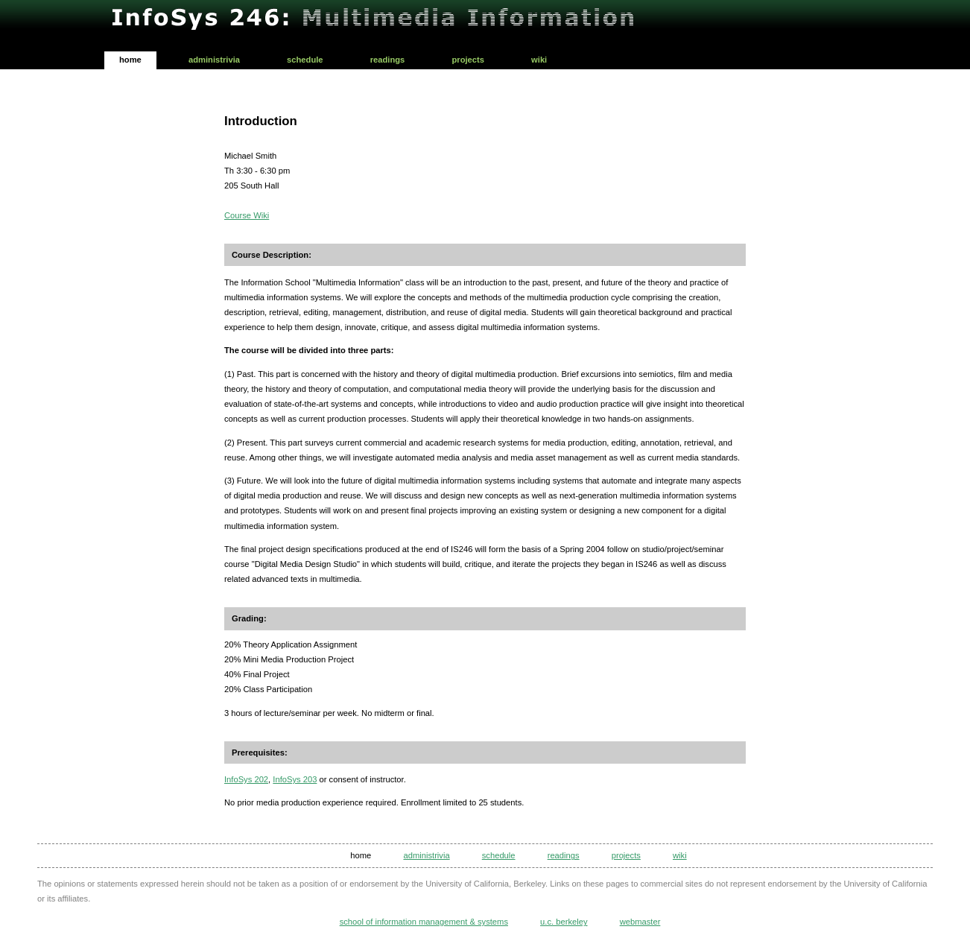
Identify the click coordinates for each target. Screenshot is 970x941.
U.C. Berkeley (563, 921)
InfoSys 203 (295, 779)
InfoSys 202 (246, 779)
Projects (467, 59)
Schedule (305, 59)
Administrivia (214, 59)
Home (130, 59)
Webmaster (640, 921)
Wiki (539, 59)
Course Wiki (246, 215)
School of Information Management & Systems (424, 921)
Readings (387, 59)
